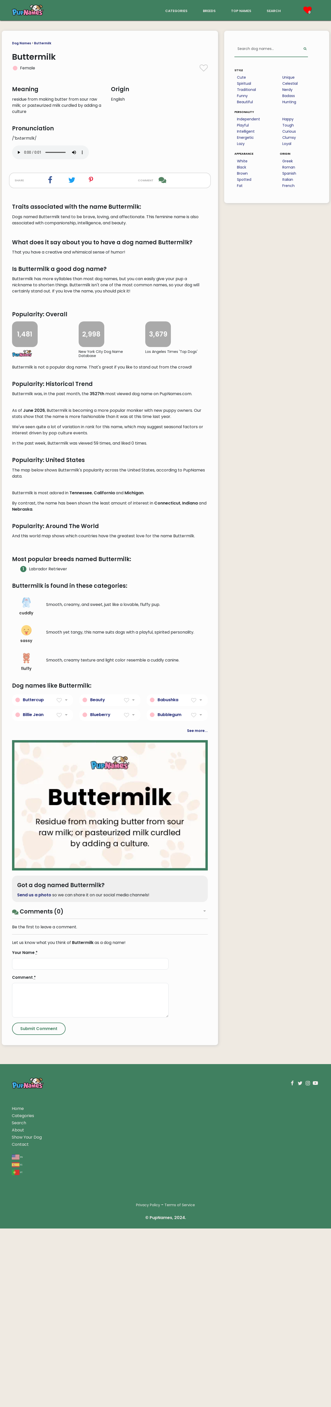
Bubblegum (169, 1017)
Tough (288, 125)
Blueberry (100, 1017)
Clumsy (289, 137)
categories (176, 10)
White (242, 161)
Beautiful (245, 101)
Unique (288, 77)
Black (241, 167)
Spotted (244, 179)
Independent (248, 119)
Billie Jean (33, 1017)
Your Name (25, 1255)
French (288, 185)
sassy (26, 937)
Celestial (290, 83)
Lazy (241, 143)
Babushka (168, 1002)
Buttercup (33, 1002)
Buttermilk (42, 43)
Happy (288, 119)
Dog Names (21, 43)
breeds (209, 10)
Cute (241, 77)
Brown (242, 173)
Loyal (286, 143)
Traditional (246, 89)
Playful (243, 125)
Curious (289, 131)
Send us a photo (34, 1198)
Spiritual (244, 83)
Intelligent (246, 131)
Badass (288, 95)
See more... (197, 1033)
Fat (240, 185)
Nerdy (287, 89)
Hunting (289, 101)
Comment (24, 1280)
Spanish (289, 173)
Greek (287, 161)
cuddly (26, 909)
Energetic (245, 137)
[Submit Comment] (39, 1332)
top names (241, 10)
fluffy (26, 965)
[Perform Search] (305, 49)
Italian (287, 179)
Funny (242, 95)
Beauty (97, 1002)
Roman (288, 167)
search (274, 10)
